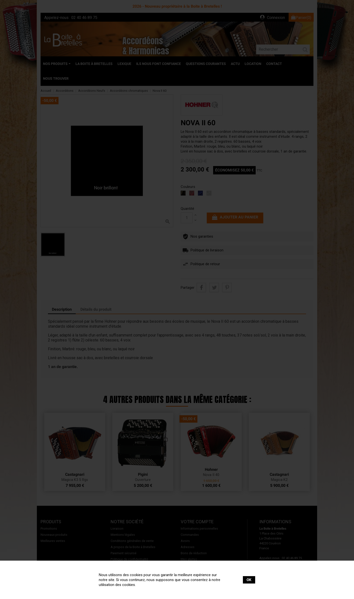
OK (249, 580)
